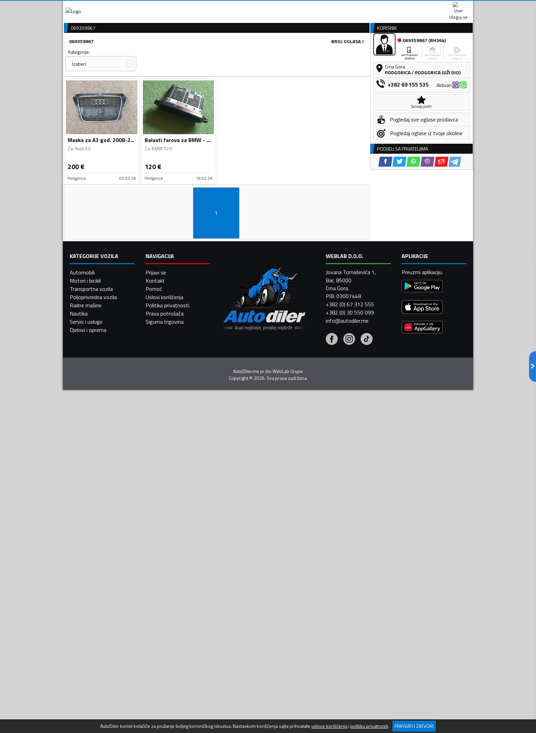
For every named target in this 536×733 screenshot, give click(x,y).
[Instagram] (349, 597)
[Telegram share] (455, 285)
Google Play (222, 7)
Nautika (79, 571)
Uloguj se (425, 7)
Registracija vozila (395, 52)
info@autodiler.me (347, 578)
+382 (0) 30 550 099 (350, 570)
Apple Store (268, 7)
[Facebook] (332, 597)
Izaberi (79, 100)
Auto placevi (194, 52)
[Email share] (441, 285)
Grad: (228, 88)
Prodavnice (148, 52)
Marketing (351, 7)
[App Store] (422, 565)
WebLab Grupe (287, 628)
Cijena (151, 88)
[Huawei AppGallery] (422, 585)
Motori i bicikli (85, 538)
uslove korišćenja (329, 726)
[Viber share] (427, 285)
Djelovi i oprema (88, 587)
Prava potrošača (165, 571)
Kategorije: (79, 88)
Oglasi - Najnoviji (325, 101)
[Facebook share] (385, 285)
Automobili (82, 530)
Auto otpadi (286, 52)
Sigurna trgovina (165, 579)
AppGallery (311, 7)
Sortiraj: (308, 88)
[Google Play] (422, 544)
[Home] (69, 52)
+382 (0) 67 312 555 (350, 562)
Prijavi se (156, 530)
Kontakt (388, 7)
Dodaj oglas (451, 52)
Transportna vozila (91, 546)
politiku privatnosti (369, 726)
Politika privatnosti (167, 563)
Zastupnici (241, 52)
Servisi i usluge (336, 52)
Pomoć (154, 546)
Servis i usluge (86, 579)
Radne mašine (86, 563)
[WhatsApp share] (413, 285)
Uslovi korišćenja (164, 555)
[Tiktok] (367, 597)
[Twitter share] (399, 285)
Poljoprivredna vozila (93, 555)
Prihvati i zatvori (414, 726)
